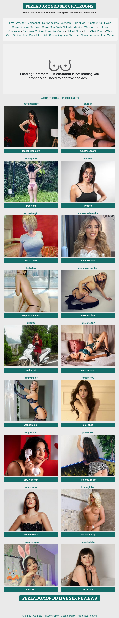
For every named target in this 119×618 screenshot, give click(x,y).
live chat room (88, 479)
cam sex (31, 589)
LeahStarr (31, 268)
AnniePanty (31, 158)
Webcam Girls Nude (73, 23)
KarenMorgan (31, 542)
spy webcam (31, 479)
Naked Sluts (74, 31)
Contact (37, 615)
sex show (87, 589)
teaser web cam (31, 151)
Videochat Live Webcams (43, 23)
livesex (88, 205)
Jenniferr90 (88, 377)
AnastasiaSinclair (88, 268)
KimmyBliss (88, 487)
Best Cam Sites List (35, 35)
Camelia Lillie (88, 542)
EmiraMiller (31, 377)
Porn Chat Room (94, 31)
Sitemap (26, 615)
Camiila (88, 103)
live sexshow (88, 260)
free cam (31, 205)
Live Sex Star (17, 23)
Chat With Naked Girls (63, 27)
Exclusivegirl (31, 213)
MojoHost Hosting (87, 615)
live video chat (31, 534)
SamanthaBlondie (88, 213)
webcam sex (31, 425)
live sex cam (31, 260)
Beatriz (88, 158)
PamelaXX (88, 432)
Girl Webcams (87, 27)
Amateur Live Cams (102, 35)
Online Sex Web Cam (34, 27)
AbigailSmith (31, 432)
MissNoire (31, 487)
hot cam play (88, 534)
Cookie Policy (68, 615)
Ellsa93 (31, 323)
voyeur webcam (31, 315)
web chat (31, 370)
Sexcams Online (33, 31)
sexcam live (88, 315)
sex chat (88, 425)
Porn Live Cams (55, 31)
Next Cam (70, 98)
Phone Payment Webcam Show (68, 35)
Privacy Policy (51, 615)
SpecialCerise (31, 103)
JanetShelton (88, 323)
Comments (49, 98)
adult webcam (88, 151)
